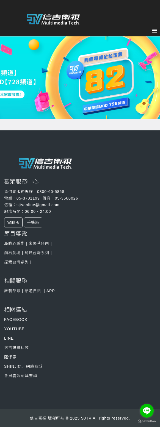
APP (50, 291)
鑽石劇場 (12, 253)
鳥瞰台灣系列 (37, 253)
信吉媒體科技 (16, 347)
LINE (9, 338)
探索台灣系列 (17, 262)
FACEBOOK (15, 319)
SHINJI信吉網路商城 (23, 366)
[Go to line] (147, 411)
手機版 (33, 222)
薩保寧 (10, 357)
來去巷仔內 (38, 243)
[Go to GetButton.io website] (147, 421)
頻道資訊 (32, 291)
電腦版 (13, 222)
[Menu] (156, 30)
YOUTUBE (14, 329)
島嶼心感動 (14, 243)
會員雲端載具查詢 (20, 376)
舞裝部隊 (12, 291)
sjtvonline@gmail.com (37, 205)
